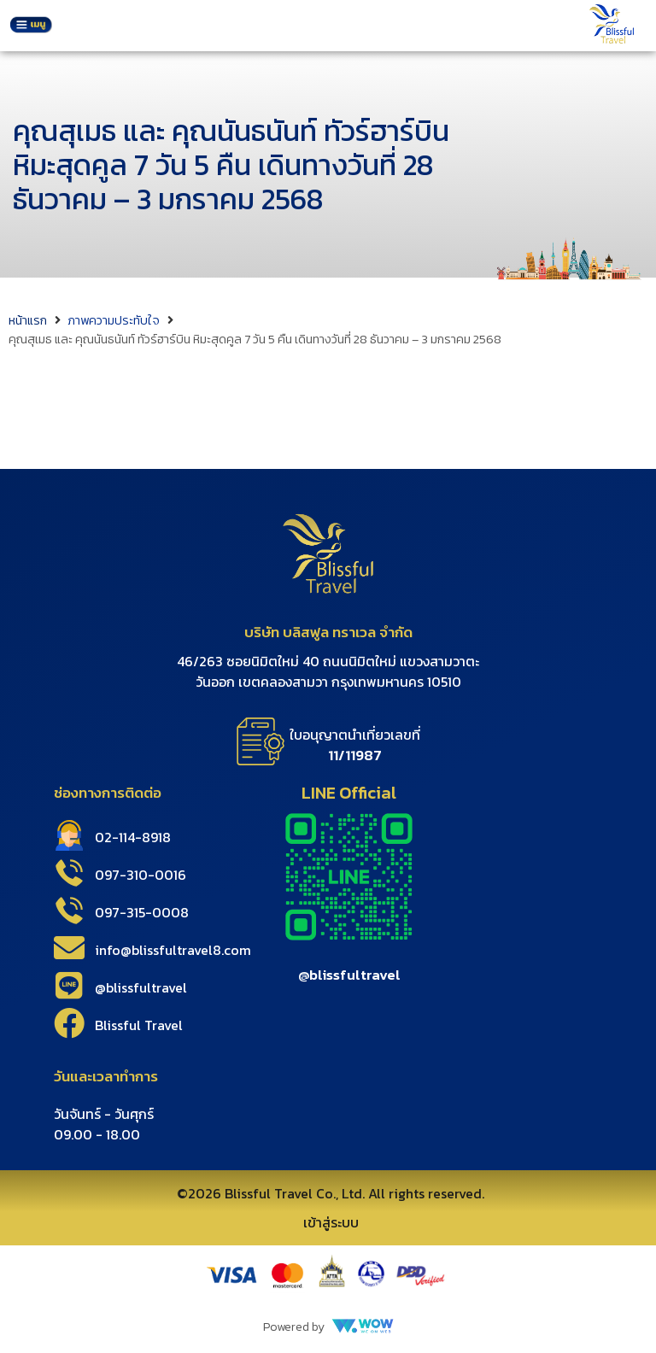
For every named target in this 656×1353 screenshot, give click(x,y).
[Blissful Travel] (69, 1023)
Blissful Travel (139, 1025)
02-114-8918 (133, 837)
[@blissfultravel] (69, 985)
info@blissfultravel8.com (173, 950)
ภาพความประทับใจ (113, 321)
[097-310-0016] (69, 873)
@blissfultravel (141, 987)
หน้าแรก (28, 321)
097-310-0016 (140, 874)
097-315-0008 (142, 912)
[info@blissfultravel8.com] (69, 948)
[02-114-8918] (69, 835)
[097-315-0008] (69, 910)
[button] (30, 25)
